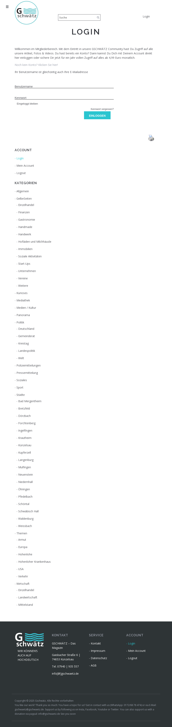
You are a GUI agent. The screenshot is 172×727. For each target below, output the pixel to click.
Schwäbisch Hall (28, 511)
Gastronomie (26, 219)
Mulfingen (24, 467)
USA (21, 569)
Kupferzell (24, 452)
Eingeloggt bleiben (26, 103)
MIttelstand (25, 605)
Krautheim (25, 438)
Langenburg (25, 460)
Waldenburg (25, 518)
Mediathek (23, 300)
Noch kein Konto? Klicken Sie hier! (36, 65)
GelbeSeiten (24, 198)
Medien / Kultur (26, 308)
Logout (21, 173)
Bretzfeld (24, 408)
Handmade (25, 227)
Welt (21, 358)
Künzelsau (24, 445)
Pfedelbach (25, 496)
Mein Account (25, 165)
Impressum (98, 651)
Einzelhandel (26, 205)
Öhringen (24, 489)
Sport (19, 387)
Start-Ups (24, 263)
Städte (20, 395)
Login (146, 16)
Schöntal (23, 504)
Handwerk (24, 234)
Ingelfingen (25, 430)
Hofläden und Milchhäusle (34, 241)
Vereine (23, 278)
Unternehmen (27, 271)
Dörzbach (24, 416)
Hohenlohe (25, 554)
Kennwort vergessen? (102, 109)
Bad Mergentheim (29, 401)
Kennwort (20, 97)
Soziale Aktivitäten (30, 256)
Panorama (23, 315)
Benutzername (24, 86)
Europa (22, 547)
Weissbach (25, 526)
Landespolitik (26, 351)
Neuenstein (25, 474)
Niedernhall (25, 482)
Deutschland (26, 329)
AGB (94, 665)
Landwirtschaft (27, 597)
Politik (20, 322)
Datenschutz (99, 658)
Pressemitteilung (27, 373)
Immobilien (25, 249)
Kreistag (23, 343)
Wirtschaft (23, 584)
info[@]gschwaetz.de (65, 673)
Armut (22, 539)
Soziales (21, 380)
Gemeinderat (26, 336)
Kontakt (96, 643)
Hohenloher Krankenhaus (34, 562)
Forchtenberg (26, 423)
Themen (21, 533)
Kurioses (22, 293)
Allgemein (22, 191)
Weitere (23, 286)
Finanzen (24, 212)
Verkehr (23, 576)
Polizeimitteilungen (28, 365)
